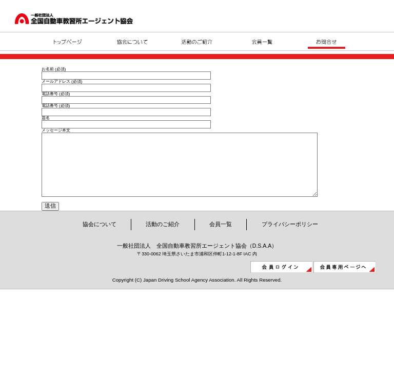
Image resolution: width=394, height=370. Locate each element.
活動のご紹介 (163, 239)
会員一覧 (220, 239)
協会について (99, 239)
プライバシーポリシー (290, 239)
